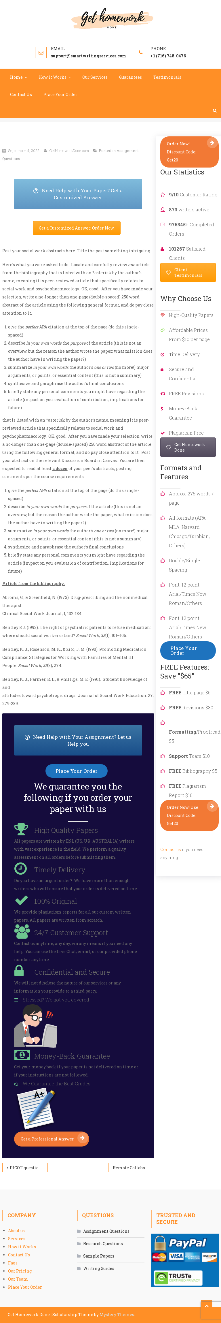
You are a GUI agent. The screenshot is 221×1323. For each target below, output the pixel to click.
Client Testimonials (184, 272)
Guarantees (130, 77)
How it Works (22, 1246)
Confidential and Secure (72, 972)
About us (16, 1230)
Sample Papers (98, 1256)
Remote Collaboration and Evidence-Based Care (133, 1167)
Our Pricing (20, 1271)
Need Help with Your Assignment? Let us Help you (83, 740)
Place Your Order (60, 94)
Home (16, 77)
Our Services (95, 77)
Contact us (170, 849)
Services (16, 1238)
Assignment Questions (106, 1231)
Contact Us (21, 94)
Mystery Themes (117, 1314)
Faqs (13, 1263)
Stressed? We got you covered (56, 1000)
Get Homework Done (185, 447)
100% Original (55, 901)
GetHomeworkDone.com (69, 150)
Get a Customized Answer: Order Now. (77, 228)
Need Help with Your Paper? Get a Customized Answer (87, 194)
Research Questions (103, 1243)
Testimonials (167, 77)
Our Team (18, 1279)
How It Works (52, 77)
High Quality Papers (66, 830)
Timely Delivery (59, 869)
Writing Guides (98, 1268)
